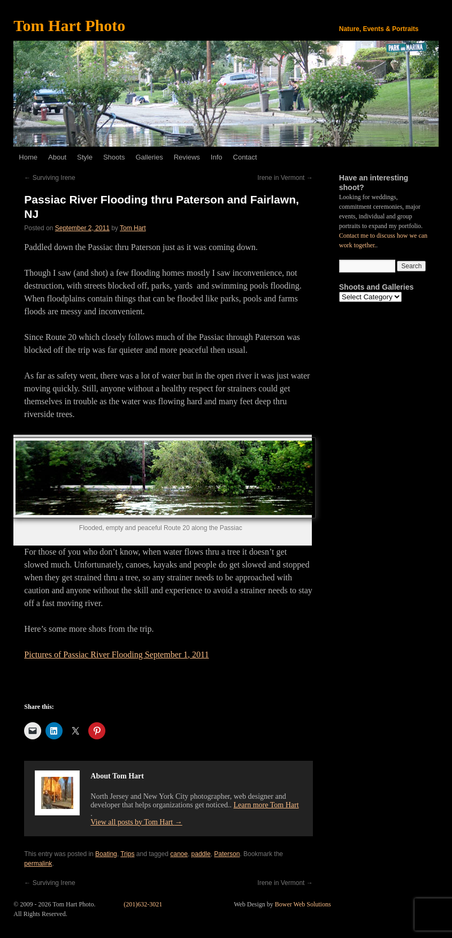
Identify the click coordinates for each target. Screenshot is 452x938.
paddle (201, 854)
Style (85, 157)
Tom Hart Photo (69, 25)
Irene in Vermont (284, 177)
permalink (38, 863)
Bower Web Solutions (303, 904)
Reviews (187, 157)
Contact (245, 157)
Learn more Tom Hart (266, 805)
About (57, 157)
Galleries (149, 157)
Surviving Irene (49, 177)
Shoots (114, 157)
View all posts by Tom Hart (136, 822)
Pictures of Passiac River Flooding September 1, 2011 (116, 654)
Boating (106, 854)
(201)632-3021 (143, 904)
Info (217, 157)
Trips (127, 854)
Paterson (227, 854)
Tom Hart (133, 228)
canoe (179, 854)
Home (28, 157)
